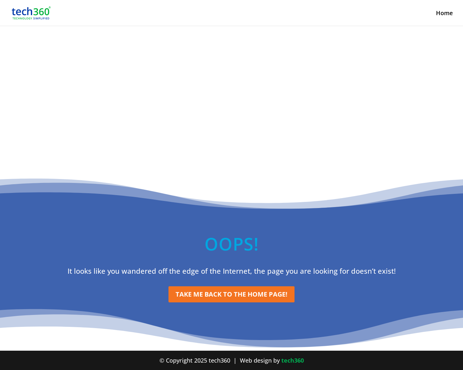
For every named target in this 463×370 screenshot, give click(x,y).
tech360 (292, 360)
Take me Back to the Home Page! (231, 294)
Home (444, 14)
